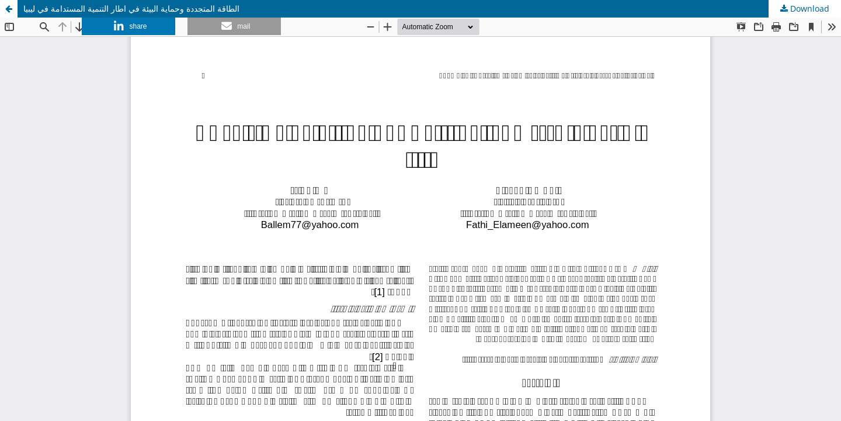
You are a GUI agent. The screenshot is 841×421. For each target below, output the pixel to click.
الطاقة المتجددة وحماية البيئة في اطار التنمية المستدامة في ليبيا (131, 8)
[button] (128, 26)
